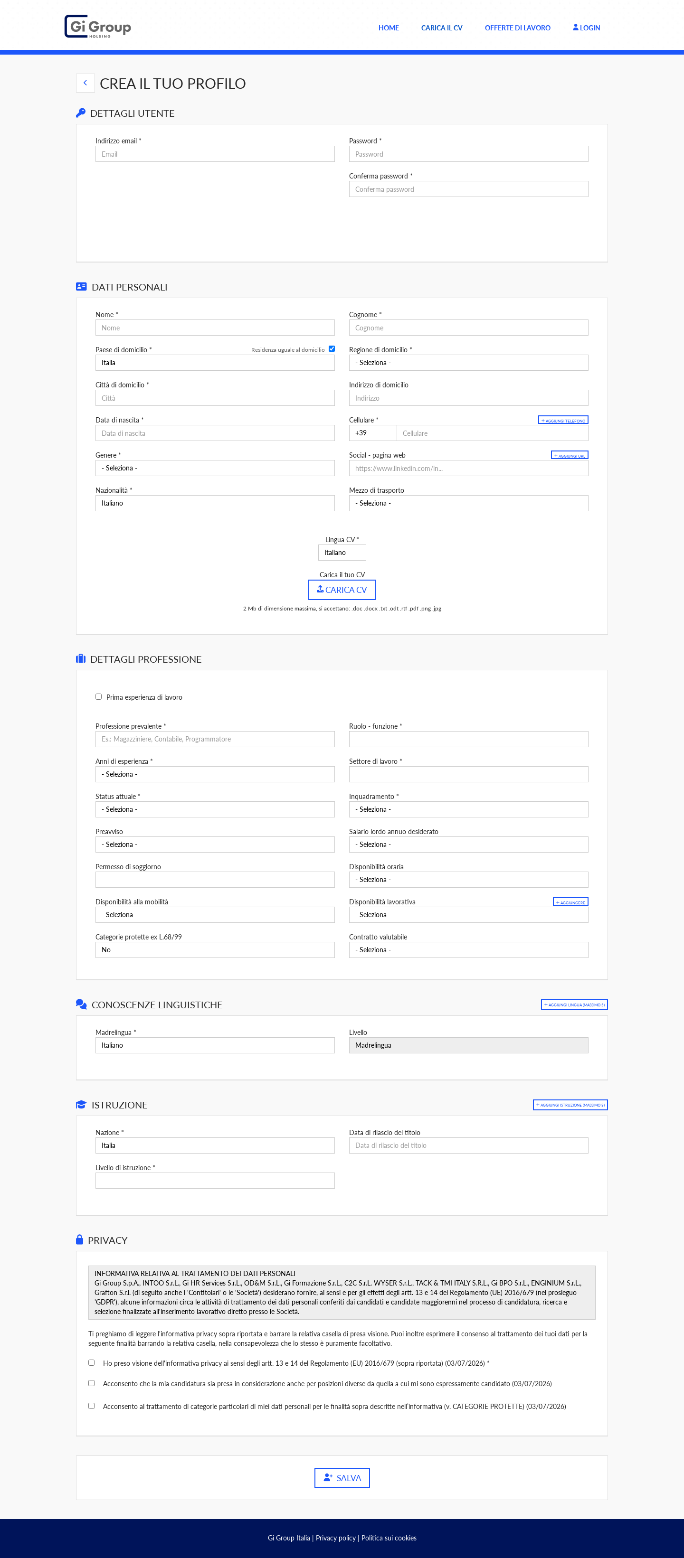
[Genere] (215, 468)
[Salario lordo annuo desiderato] (469, 844)
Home (389, 28)
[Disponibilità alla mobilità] (215, 914)
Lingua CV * (342, 539)
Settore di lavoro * (375, 761)
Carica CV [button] (342, 590)
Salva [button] (342, 1478)
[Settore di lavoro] (469, 774)
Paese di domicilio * (123, 350)
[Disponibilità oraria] (469, 879)
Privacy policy (336, 1537)
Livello (358, 1032)
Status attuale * (118, 796)
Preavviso (109, 831)
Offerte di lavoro (518, 28)
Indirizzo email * (118, 141)
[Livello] (469, 1045)
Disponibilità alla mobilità (131, 901)
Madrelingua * (115, 1032)
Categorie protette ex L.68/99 (138, 936)
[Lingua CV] (342, 552)
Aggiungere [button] (563, 902)
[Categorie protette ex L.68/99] (215, 949)
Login (586, 28)
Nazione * (109, 1132)
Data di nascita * (119, 420)
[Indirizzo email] (215, 154)
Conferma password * (381, 176)
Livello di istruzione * (125, 1167)
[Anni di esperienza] (215, 774)
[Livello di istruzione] (215, 1180)
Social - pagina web (377, 455)
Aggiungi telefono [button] (552, 421)
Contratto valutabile (378, 936)
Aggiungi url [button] (561, 456)
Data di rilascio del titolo (384, 1132)
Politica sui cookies (389, 1537)
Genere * (108, 455)
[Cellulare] (373, 433)
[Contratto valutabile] (469, 949)
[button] (85, 83)
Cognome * (365, 314)
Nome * (106, 314)
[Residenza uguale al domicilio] (332, 349)
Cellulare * (364, 420)
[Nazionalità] (215, 503)
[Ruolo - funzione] (469, 739)
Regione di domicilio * (380, 350)
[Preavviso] (215, 844)
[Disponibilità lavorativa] (469, 914)
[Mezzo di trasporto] (469, 503)
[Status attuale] (215, 809)
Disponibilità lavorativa (382, 901)
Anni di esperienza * (124, 761)
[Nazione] (215, 1145)
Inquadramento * (374, 796)
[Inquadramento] (469, 809)
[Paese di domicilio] (215, 363)
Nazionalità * (114, 490)
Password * (365, 141)
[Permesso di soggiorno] (215, 879)
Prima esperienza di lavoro (144, 697)
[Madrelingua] (215, 1045)
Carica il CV (442, 28)
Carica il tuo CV (342, 575)
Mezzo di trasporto (376, 490)
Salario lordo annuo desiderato (393, 831)
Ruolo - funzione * (375, 726)
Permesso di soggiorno (128, 866)
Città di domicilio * (122, 385)
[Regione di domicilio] (469, 363)
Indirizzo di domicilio (378, 385)
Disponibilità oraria (376, 866)
